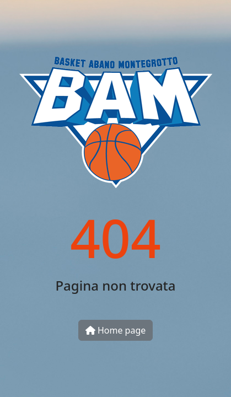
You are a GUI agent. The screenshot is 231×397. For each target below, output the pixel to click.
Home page (115, 330)
